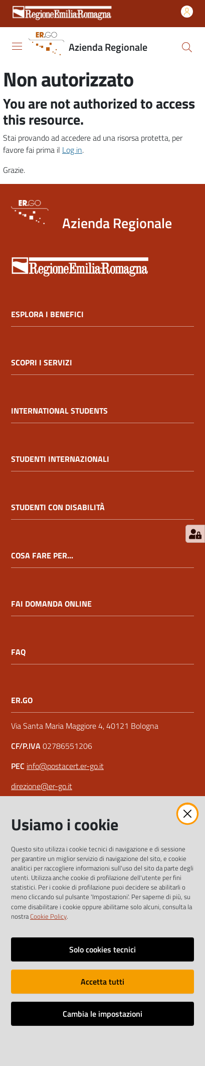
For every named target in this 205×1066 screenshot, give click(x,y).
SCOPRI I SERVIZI (41, 362)
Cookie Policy (48, 916)
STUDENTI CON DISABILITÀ (58, 507)
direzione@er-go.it (41, 786)
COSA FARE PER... (42, 555)
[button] (187, 47)
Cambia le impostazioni (102, 1014)
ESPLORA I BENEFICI (47, 314)
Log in (72, 150)
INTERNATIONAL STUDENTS (59, 411)
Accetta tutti (102, 982)
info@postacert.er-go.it (65, 766)
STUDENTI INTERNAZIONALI (60, 459)
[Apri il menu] (17, 46)
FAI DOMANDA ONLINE (51, 604)
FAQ (18, 652)
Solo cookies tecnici (102, 949)
